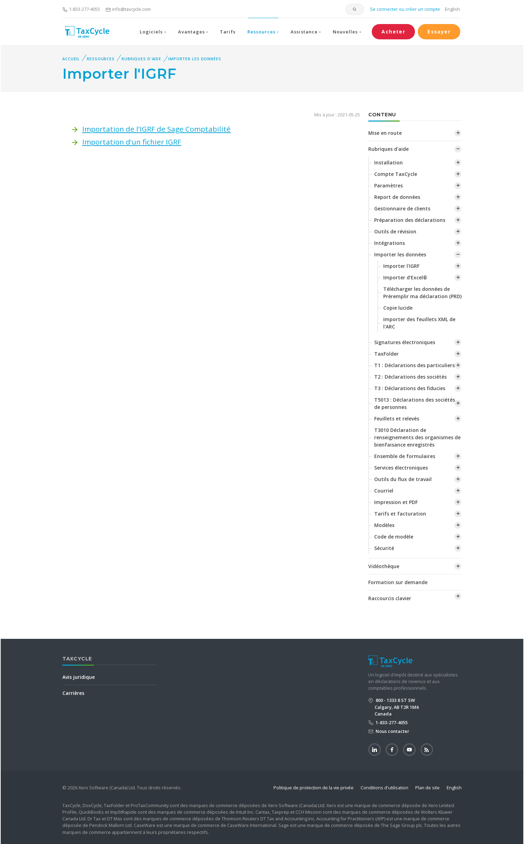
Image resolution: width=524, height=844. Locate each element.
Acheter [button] (393, 31)
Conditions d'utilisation (384, 787)
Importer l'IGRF (401, 266)
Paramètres (388, 185)
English (452, 9)
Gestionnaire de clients (402, 208)
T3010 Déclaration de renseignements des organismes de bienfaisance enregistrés (417, 437)
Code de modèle (393, 536)
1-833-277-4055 (81, 9)
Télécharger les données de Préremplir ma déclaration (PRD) (422, 293)
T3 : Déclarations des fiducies (409, 388)
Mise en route (385, 133)
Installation (388, 162)
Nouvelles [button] (345, 32)
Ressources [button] (261, 32)
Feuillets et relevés (396, 418)
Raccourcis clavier (389, 598)
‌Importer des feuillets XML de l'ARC (419, 323)
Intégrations (389, 243)
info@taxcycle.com (128, 9)
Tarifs (227, 32)
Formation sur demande (397, 582)
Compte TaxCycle (395, 174)
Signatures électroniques (404, 342)
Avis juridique (78, 677)
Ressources (101, 58)
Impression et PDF (396, 502)
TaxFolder (386, 353)
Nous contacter (392, 731)
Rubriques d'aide (141, 58)
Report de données (397, 197)
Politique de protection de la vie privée (313, 787)
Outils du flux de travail (403, 479)
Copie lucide (398, 307)
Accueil (71, 58)
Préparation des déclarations (409, 220)
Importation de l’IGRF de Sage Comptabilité (156, 129)
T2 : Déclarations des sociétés (410, 376)
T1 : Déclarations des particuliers (414, 365)
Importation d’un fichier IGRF (131, 142)
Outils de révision (395, 231)
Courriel (383, 490)
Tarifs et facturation (400, 513)
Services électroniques (401, 467)
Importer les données (194, 58)
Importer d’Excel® (405, 277)
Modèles (384, 525)
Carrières (73, 693)
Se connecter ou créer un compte (404, 9)
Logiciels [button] (151, 32)
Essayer (438, 31)
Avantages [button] (191, 32)
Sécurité (384, 548)
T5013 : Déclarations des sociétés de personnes (414, 403)
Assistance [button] (304, 32)
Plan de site (427, 787)
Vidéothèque (383, 566)
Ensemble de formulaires (404, 456)
